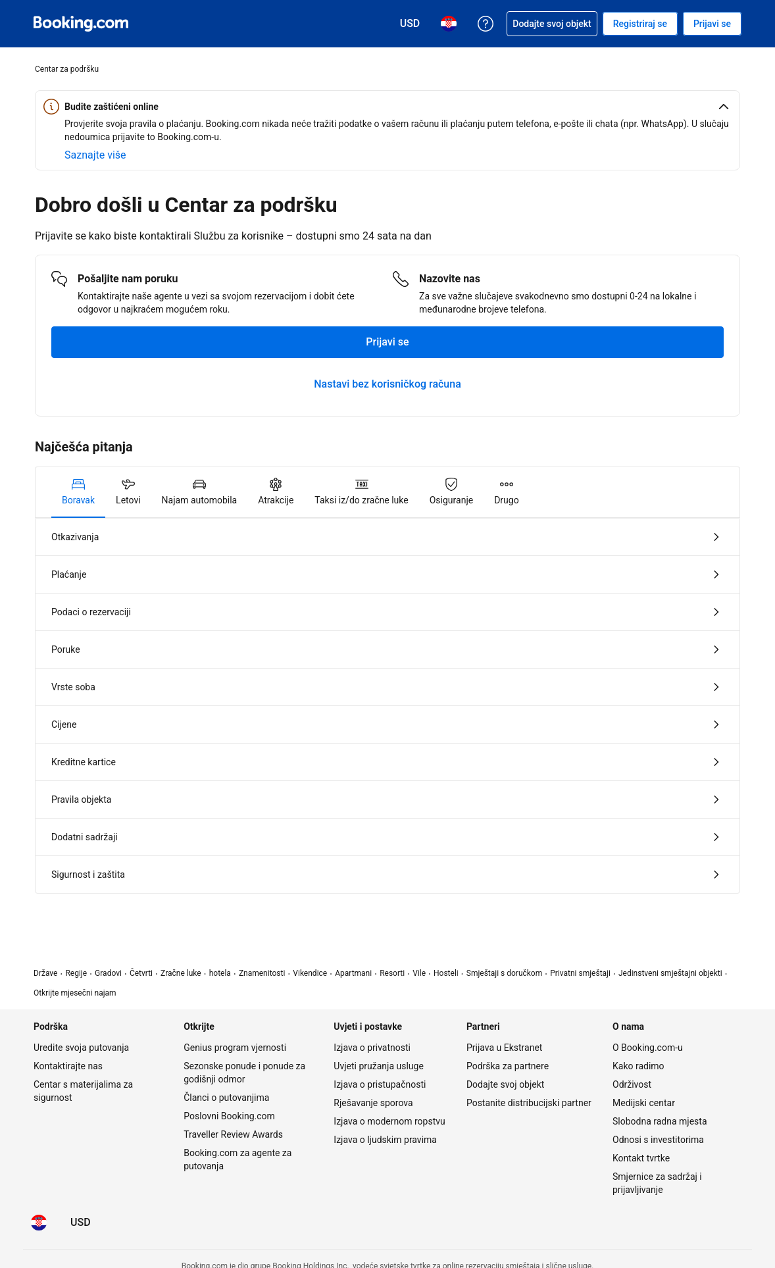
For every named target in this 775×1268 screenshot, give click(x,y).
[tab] (78, 492)
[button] (387, 106)
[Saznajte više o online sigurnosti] (95, 155)
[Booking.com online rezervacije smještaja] (81, 24)
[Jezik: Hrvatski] (39, 1222)
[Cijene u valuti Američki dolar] (81, 1222)
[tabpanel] (387, 706)
